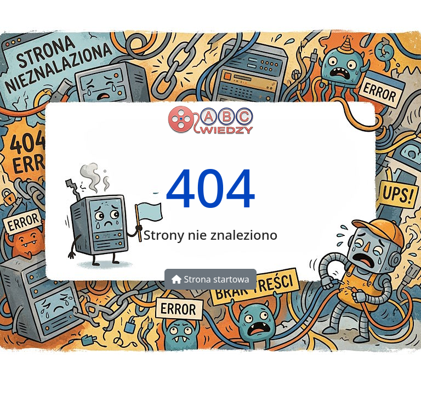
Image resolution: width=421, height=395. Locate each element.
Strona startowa (210, 279)
